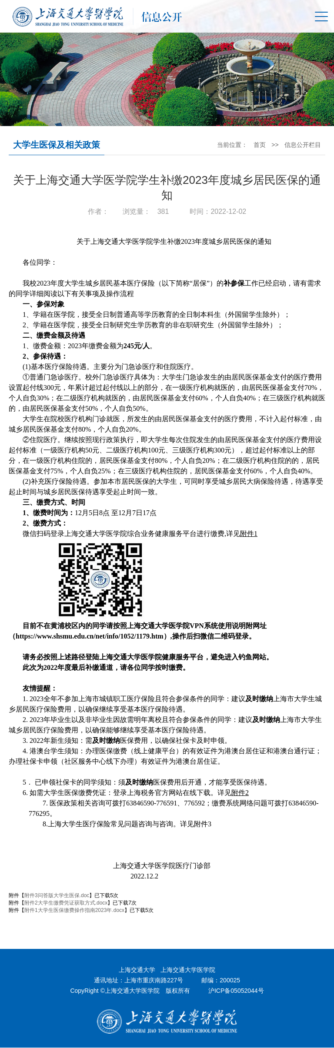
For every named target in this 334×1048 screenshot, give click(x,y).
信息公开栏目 (302, 145)
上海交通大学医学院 (187, 970)
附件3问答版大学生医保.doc (56, 896)
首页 (259, 145)
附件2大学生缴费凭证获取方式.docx (65, 903)
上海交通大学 (137, 970)
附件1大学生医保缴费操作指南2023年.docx (74, 911)
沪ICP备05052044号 (236, 991)
